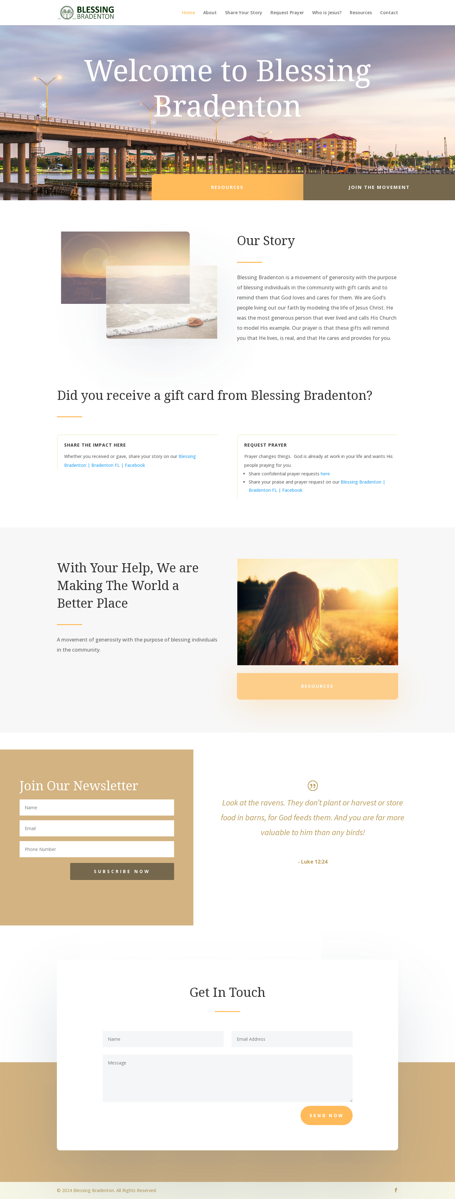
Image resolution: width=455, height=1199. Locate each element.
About (210, 12)
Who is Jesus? (327, 12)
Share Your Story (243, 12)
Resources (361, 12)
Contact (389, 12)
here (325, 474)
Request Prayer (287, 12)
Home (188, 12)
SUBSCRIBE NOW (122, 871)
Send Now (326, 1115)
